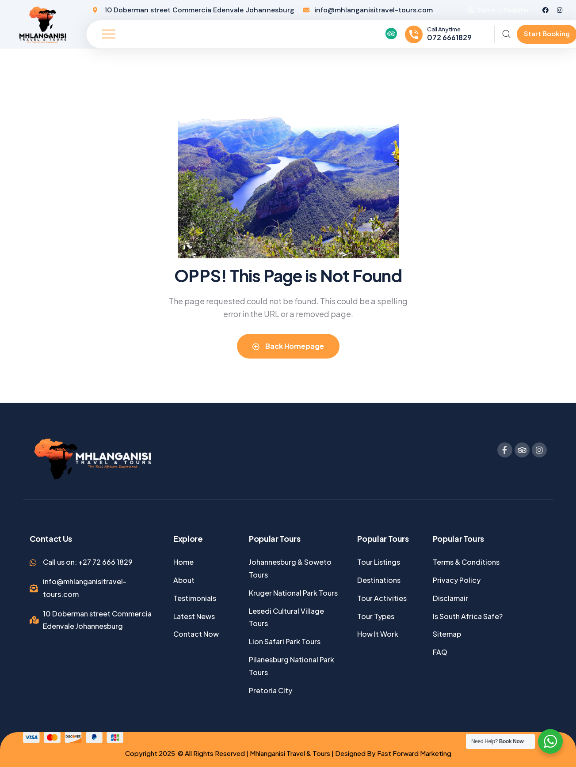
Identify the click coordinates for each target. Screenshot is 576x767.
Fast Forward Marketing (414, 753)
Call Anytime (444, 29)
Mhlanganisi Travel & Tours (289, 753)
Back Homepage (288, 346)
